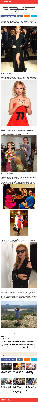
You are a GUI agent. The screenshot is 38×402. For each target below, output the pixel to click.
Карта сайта (3, 400)
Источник (2, 336)
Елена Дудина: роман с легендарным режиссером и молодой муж (17, 346)
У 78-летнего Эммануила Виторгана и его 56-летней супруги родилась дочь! (19, 344)
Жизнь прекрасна (6, 2)
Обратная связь (9, 400)
